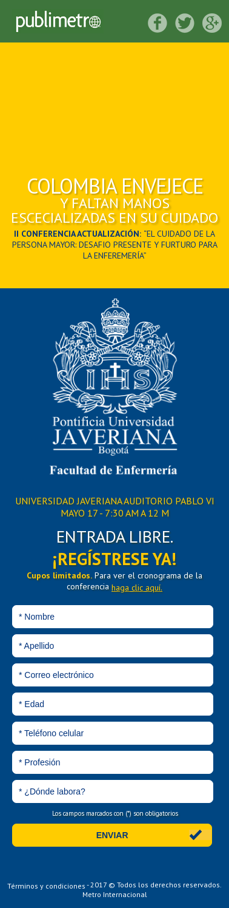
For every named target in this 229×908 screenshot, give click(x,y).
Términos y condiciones (46, 885)
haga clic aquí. (136, 587)
